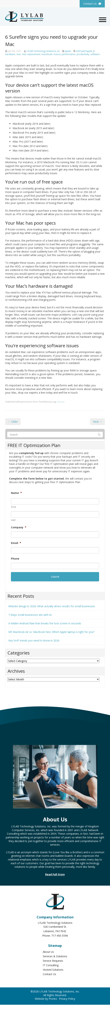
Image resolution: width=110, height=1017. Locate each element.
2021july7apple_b (85, 51)
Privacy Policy (67, 998)
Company (18, 527)
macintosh (46, 54)
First (13, 506)
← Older (13, 421)
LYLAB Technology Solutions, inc (43, 51)
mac (18, 54)
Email (16, 543)
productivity (83, 54)
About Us (48, 952)
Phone (15, 558)
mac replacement (31, 54)
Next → (97, 421)
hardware (10, 54)
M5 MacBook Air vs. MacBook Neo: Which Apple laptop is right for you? (51, 632)
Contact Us (49, 974)
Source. (61, 401)
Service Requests (53, 960)
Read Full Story (55, 874)
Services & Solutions (55, 956)
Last (13, 519)
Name (16, 493)
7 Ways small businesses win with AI (30, 615)
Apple (68, 51)
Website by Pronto (46, 998)
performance (69, 54)
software (95, 54)
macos (57, 54)
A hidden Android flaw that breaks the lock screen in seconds (44, 623)
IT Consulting (51, 965)
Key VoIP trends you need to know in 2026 (33, 640)
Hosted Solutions (53, 969)
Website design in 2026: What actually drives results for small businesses (51, 606)
